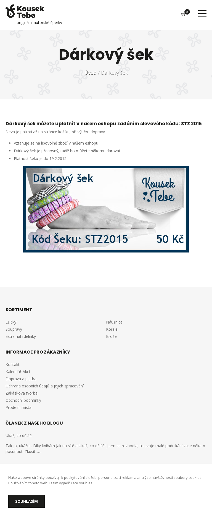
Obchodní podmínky (23, 400)
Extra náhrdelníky (21, 336)
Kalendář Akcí (18, 371)
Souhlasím (26, 501)
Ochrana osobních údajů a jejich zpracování (45, 386)
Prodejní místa (18, 407)
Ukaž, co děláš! (19, 435)
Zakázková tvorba (22, 393)
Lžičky (11, 322)
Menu (202, 13)
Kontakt (13, 364)
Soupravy (14, 329)
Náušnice (114, 322)
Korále (112, 329)
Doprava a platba (21, 378)
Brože (111, 336)
